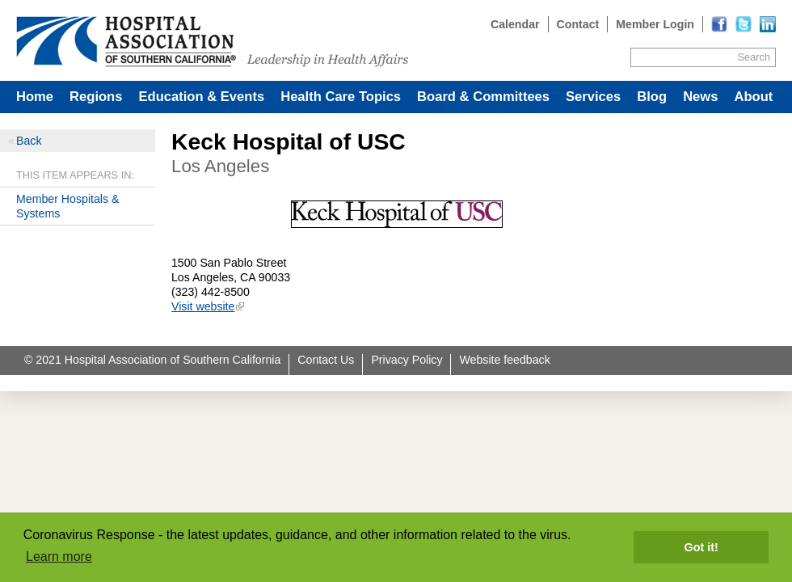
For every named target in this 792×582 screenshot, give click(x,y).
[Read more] (768, 24)
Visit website (202, 306)
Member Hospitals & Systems (67, 206)
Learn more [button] (59, 556)
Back (28, 140)
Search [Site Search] (754, 57)
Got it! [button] (701, 547)
